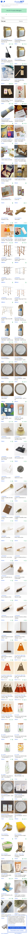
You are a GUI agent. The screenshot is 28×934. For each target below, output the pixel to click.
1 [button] (6, 14)
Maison (6, 4)
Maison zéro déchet (14, 4)
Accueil (2, 4)
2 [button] (8, 14)
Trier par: (3, 21)
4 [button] (12, 14)
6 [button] (16, 14)
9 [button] (21, 14)
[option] (14, 10)
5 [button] (14, 14)
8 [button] (19, 14)
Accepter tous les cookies (17, 927)
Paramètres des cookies (17, 930)
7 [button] (18, 14)
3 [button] (10, 14)
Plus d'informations (11, 924)
